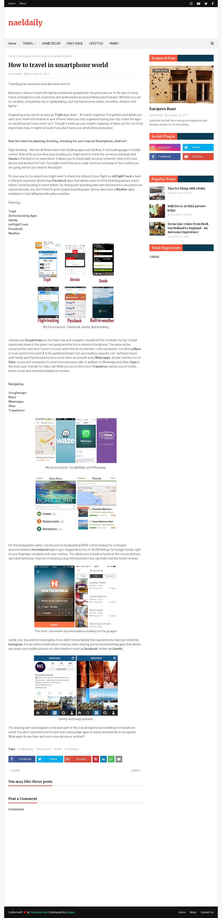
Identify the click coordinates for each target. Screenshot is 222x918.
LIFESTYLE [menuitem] (96, 43)
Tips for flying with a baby (186, 188)
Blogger (70, 912)
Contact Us (207, 912)
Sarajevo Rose (162, 108)
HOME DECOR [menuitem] (51, 43)
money (58, 749)
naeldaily (25, 22)
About (22, 3)
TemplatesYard (39, 912)
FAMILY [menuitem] (114, 43)
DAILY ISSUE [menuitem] (75, 43)
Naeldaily (16, 74)
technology (23, 56)
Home (11, 3)
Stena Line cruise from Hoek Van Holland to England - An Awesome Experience (188, 228)
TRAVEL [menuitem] (28, 43)
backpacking (26, 749)
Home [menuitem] (12, 43)
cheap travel (43, 749)
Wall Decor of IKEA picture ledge (187, 208)
